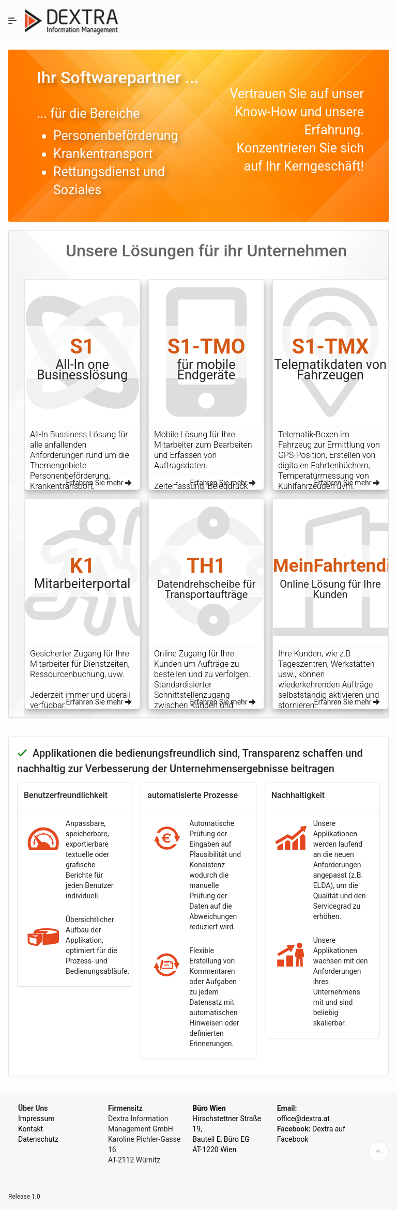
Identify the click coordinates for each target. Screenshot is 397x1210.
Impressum (36, 1118)
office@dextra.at (303, 1118)
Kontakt (30, 1129)
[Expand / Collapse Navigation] (12, 20)
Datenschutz (38, 1139)
